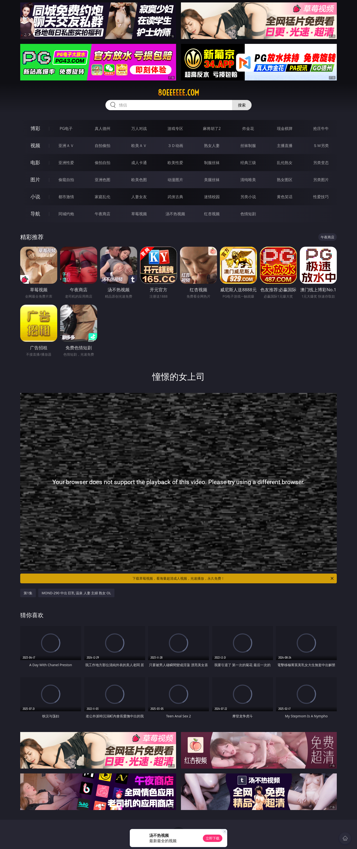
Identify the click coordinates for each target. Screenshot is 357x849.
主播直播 (284, 145)
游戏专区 (175, 128)
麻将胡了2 (212, 128)
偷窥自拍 (66, 179)
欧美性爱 (175, 162)
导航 (35, 213)
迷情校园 (212, 196)
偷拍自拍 (102, 162)
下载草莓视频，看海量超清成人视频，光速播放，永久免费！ (233, 578)
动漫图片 (175, 179)
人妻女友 (139, 196)
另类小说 (248, 196)
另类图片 (321, 179)
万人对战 (139, 128)
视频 (35, 145)
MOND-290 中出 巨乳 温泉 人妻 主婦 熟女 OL (76, 593)
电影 (35, 162)
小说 (35, 196)
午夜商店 (102, 213)
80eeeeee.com (178, 93)
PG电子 (66, 128)
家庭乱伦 (102, 196)
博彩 (35, 128)
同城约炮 (66, 213)
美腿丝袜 (212, 179)
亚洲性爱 (66, 162)
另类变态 (321, 162)
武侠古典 (175, 196)
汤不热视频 (175, 213)
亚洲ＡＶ (66, 145)
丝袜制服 (248, 145)
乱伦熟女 (284, 162)
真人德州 (102, 128)
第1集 (28, 593)
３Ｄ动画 (175, 145)
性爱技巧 (321, 196)
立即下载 (212, 838)
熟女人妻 (212, 145)
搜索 (242, 105)
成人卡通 (139, 162)
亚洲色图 (102, 179)
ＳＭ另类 (321, 145)
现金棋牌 (284, 128)
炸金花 (248, 128)
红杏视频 (212, 213)
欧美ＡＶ (139, 145)
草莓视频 (139, 213)
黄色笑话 (284, 196)
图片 (35, 179)
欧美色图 (139, 179)
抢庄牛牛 (321, 128)
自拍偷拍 (102, 145)
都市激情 (66, 196)
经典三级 (248, 162)
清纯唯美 (248, 179)
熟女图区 (284, 179)
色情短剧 (248, 213)
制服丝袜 (212, 162)
